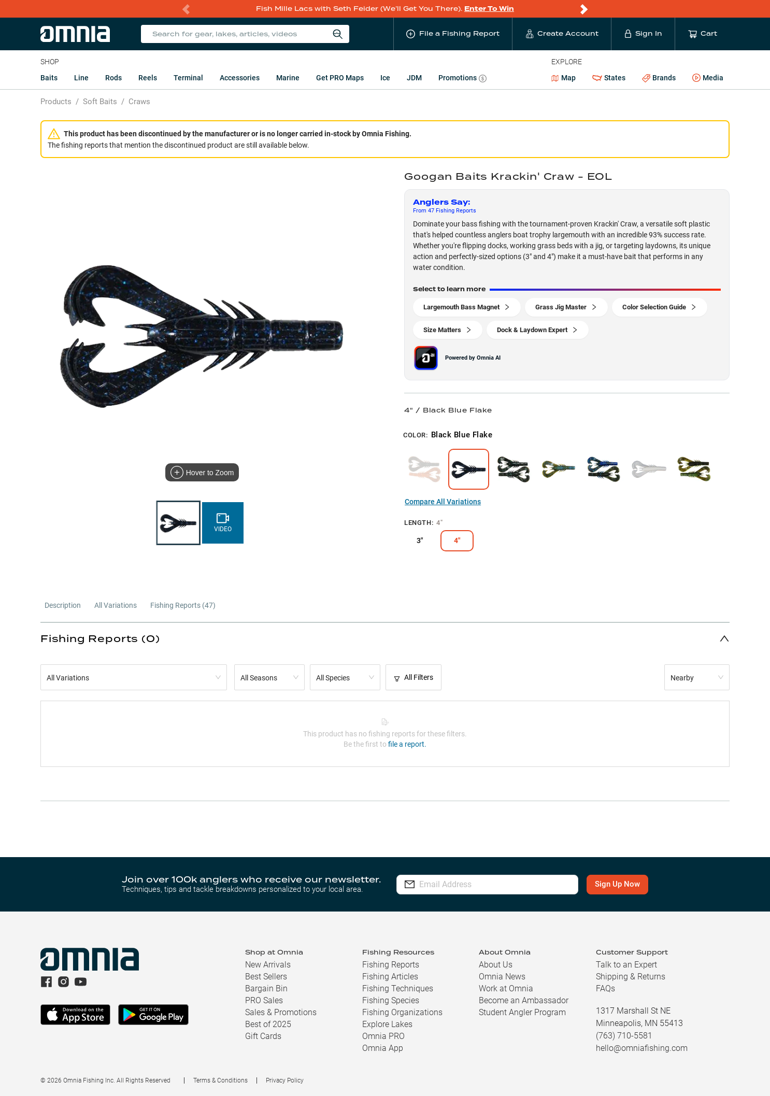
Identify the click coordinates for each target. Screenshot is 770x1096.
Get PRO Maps (340, 78)
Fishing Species (390, 1000)
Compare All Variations (443, 501)
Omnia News (502, 976)
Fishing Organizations (402, 1012)
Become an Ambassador (523, 1000)
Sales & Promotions (281, 1012)
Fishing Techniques (397, 988)
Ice (385, 78)
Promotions (462, 79)
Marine (288, 78)
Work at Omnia (506, 988)
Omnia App (382, 1048)
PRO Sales (264, 1000)
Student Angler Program (522, 1012)
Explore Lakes (387, 1024)
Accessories (240, 78)
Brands (659, 78)
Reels (147, 78)
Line (81, 78)
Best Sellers (266, 976)
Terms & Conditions (220, 1080)
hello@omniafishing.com (642, 1048)
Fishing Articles (390, 976)
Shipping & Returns (630, 976)
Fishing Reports (390, 965)
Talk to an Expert (626, 965)
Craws (139, 101)
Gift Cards (263, 1036)
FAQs (605, 988)
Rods (113, 78)
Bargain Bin (266, 988)
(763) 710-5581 (624, 1036)
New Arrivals (268, 965)
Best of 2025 (268, 1024)
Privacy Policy (285, 1080)
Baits (49, 78)
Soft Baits (100, 101)
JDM (414, 78)
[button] (385, 638)
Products (56, 101)
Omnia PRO (383, 1036)
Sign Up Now (617, 884)
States (608, 78)
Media (707, 78)
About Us (495, 965)
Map (563, 78)
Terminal (188, 78)
